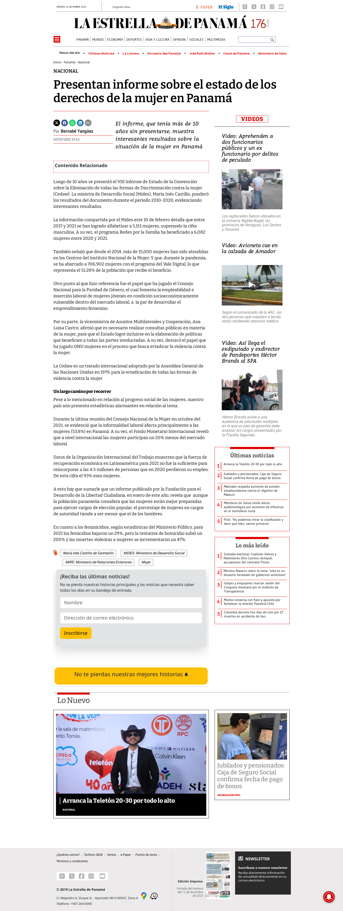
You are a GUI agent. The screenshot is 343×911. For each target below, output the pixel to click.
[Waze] (154, 895)
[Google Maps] (144, 895)
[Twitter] (56, 122)
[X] (253, 6)
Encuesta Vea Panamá (164, 53)
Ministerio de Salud (273, 53)
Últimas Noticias (101, 53)
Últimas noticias (252, 455)
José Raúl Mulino (202, 53)
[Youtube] (281, 6)
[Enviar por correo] (88, 122)
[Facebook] (262, 6)
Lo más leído (252, 545)
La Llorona (131, 53)
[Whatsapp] (72, 122)
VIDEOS (252, 119)
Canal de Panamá (236, 53)
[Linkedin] (80, 122)
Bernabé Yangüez (77, 131)
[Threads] (244, 6)
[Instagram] (272, 6)
